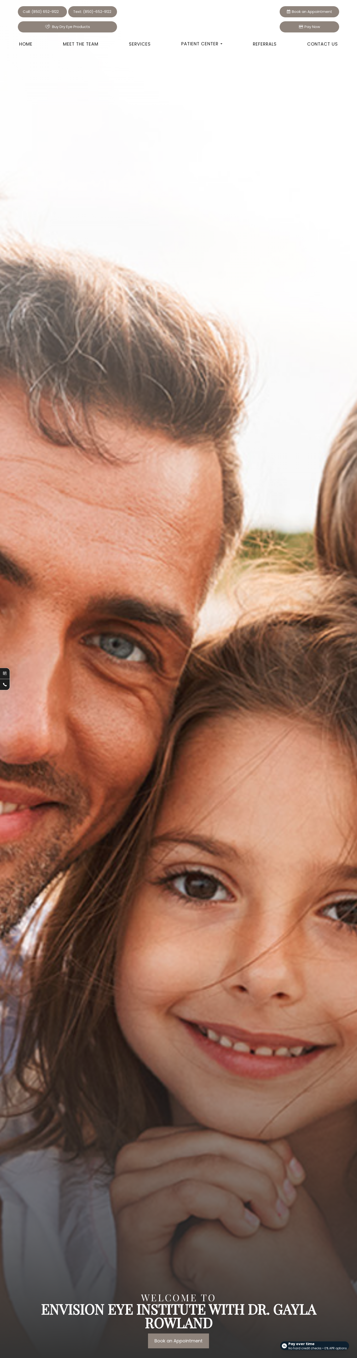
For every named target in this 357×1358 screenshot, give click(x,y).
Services (140, 44)
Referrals (265, 44)
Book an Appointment (178, 1341)
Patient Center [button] (201, 44)
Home (25, 44)
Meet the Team (80, 44)
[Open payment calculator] (313, 1343)
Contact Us (322, 44)
